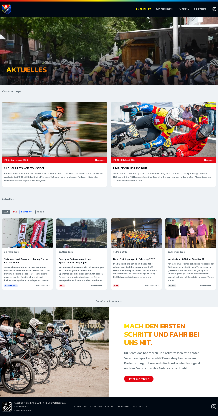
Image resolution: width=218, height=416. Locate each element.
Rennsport (27, 211)
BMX (15, 211)
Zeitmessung (80, 406)
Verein (184, 9)
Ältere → (117, 301)
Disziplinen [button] (164, 9)
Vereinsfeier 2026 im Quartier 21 (186, 259)
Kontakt (110, 406)
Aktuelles (144, 9)
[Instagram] (214, 9)
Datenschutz (139, 406)
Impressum (123, 406)
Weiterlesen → (43, 285)
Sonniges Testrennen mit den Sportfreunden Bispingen (75, 260)
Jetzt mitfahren (138, 379)
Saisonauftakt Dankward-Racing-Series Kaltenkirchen (26, 260)
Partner (200, 9)
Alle (5, 211)
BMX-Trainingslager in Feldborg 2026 (134, 259)
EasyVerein (96, 406)
